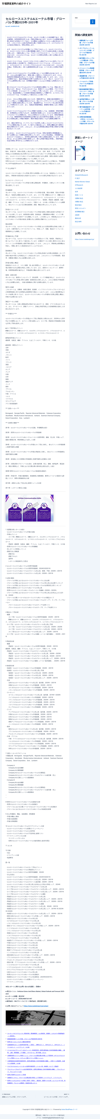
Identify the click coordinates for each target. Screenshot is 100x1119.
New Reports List (91, 4)
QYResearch (79, 185)
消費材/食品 (79, 198)
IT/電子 (77, 178)
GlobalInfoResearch (81, 175)
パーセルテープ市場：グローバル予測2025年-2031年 (86, 84)
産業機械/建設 (80, 212)
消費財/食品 (79, 202)
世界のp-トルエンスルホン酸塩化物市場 (18, 1042)
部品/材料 (78, 221)
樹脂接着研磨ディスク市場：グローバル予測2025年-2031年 (24, 1039)
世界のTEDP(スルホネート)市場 (16, 1074)
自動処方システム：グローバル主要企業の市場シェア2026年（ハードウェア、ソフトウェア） (34, 1077)
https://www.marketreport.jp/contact (36, 1006)
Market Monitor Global (82, 182)
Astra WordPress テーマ (69, 1109)
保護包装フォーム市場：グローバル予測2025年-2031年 (86, 43)
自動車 (77, 215)
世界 (76, 192)
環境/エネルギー (80, 208)
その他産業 (78, 188)
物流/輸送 (78, 205)
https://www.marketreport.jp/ (84, 239)
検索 (76, 18)
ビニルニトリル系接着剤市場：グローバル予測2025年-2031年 (86, 70)
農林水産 (78, 218)
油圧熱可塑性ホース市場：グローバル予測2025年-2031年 (86, 101)
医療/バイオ (79, 195)
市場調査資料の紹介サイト (16, 3)
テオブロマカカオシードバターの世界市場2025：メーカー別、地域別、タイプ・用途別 (32, 1066)
